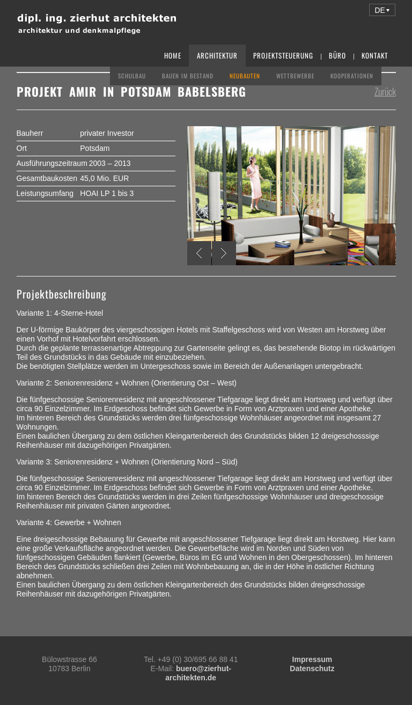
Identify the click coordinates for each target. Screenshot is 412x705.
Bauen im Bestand (188, 75)
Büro (337, 55)
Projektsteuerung (283, 55)
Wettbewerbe (295, 75)
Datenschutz (312, 668)
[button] (382, 10)
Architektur (217, 55)
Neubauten (245, 75)
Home (172, 55)
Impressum (312, 659)
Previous (199, 253)
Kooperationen (351, 75)
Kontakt (375, 55)
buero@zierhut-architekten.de (198, 673)
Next (224, 253)
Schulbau (132, 75)
